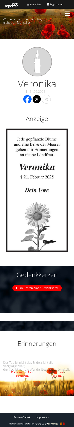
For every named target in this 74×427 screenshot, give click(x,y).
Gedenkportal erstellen (37, 423)
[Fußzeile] (37, 417)
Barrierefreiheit (22, 417)
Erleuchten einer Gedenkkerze (37, 288)
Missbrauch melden (57, 374)
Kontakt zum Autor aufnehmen (22, 374)
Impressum (43, 417)
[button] (67, 13)
